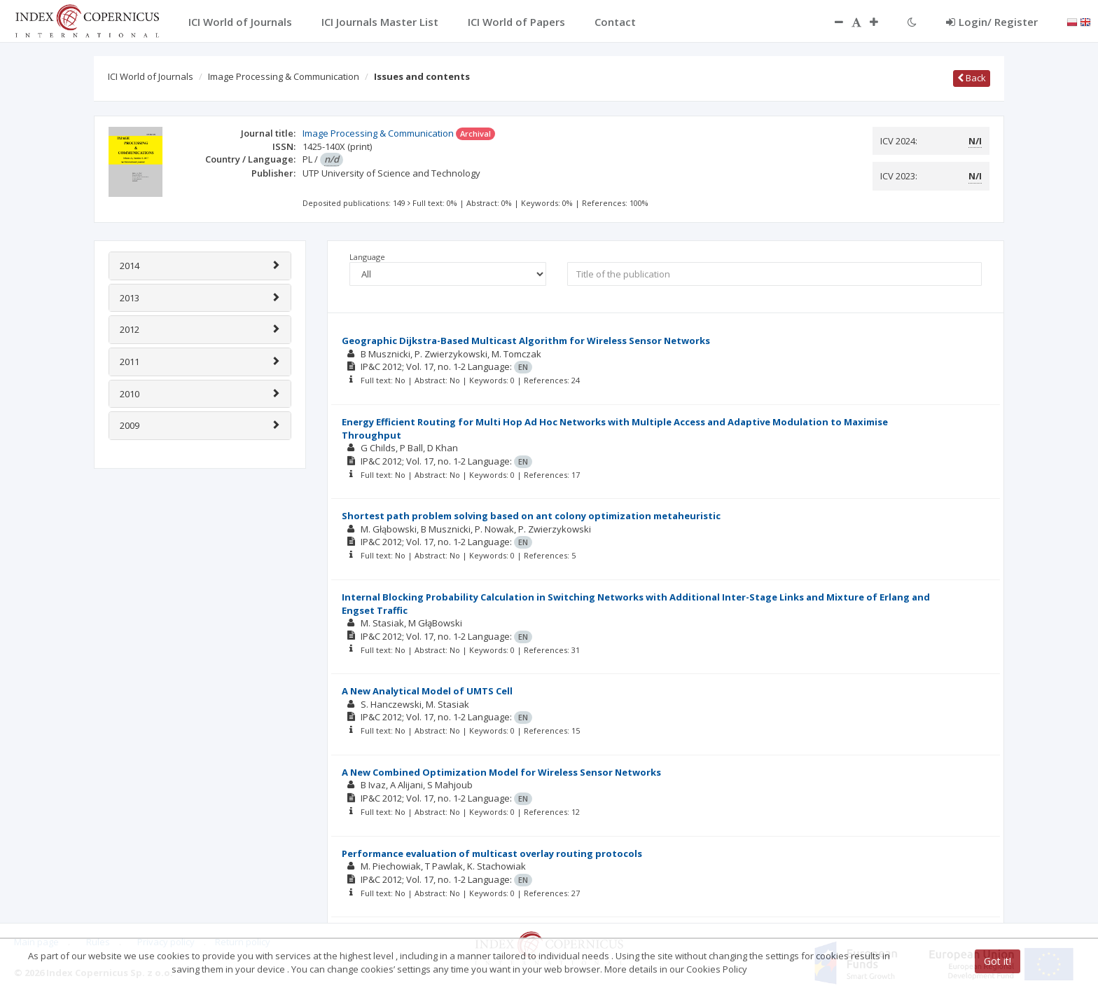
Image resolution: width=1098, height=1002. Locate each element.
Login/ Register (992, 22)
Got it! (997, 961)
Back (971, 77)
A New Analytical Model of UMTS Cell (427, 691)
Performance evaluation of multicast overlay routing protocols (492, 853)
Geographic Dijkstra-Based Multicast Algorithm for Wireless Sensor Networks (526, 340)
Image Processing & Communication (283, 76)
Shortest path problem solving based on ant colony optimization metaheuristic (531, 515)
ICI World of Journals (150, 76)
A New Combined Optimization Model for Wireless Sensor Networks (501, 772)
